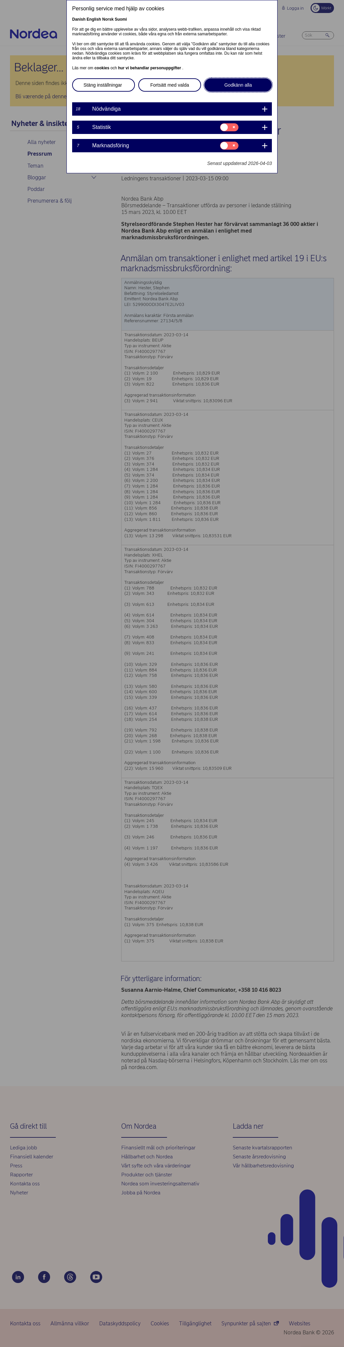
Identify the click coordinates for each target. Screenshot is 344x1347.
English (94, 19)
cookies (103, 68)
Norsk (108, 19)
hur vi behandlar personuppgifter (150, 68)
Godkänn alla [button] (238, 85)
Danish (78, 19)
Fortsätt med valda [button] (169, 85)
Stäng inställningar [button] (102, 85)
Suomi (121, 19)
